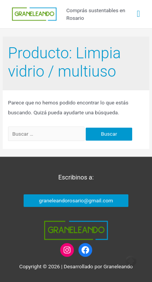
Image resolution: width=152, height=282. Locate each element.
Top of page (131, 261)
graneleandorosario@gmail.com (76, 200)
